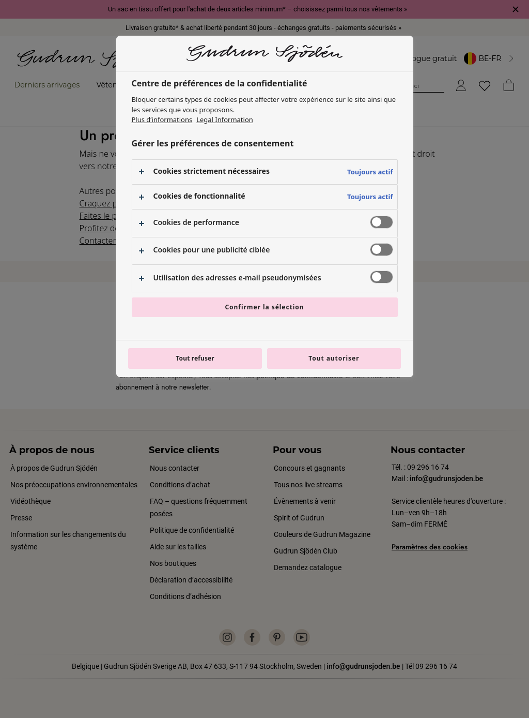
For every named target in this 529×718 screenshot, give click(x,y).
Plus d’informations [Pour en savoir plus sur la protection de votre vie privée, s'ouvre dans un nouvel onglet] (162, 119)
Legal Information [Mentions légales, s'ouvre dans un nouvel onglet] (224, 119)
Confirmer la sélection (264, 307)
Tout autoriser (333, 358)
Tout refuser (195, 358)
